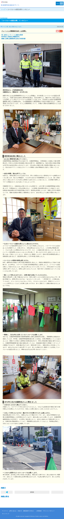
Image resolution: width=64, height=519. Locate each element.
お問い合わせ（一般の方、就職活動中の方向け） (22, 511)
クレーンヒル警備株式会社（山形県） (14, 31)
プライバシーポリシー (48, 511)
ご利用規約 (39, 511)
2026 (32, 492)
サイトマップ (5, 513)
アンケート (5, 511)
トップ (3, 9)
